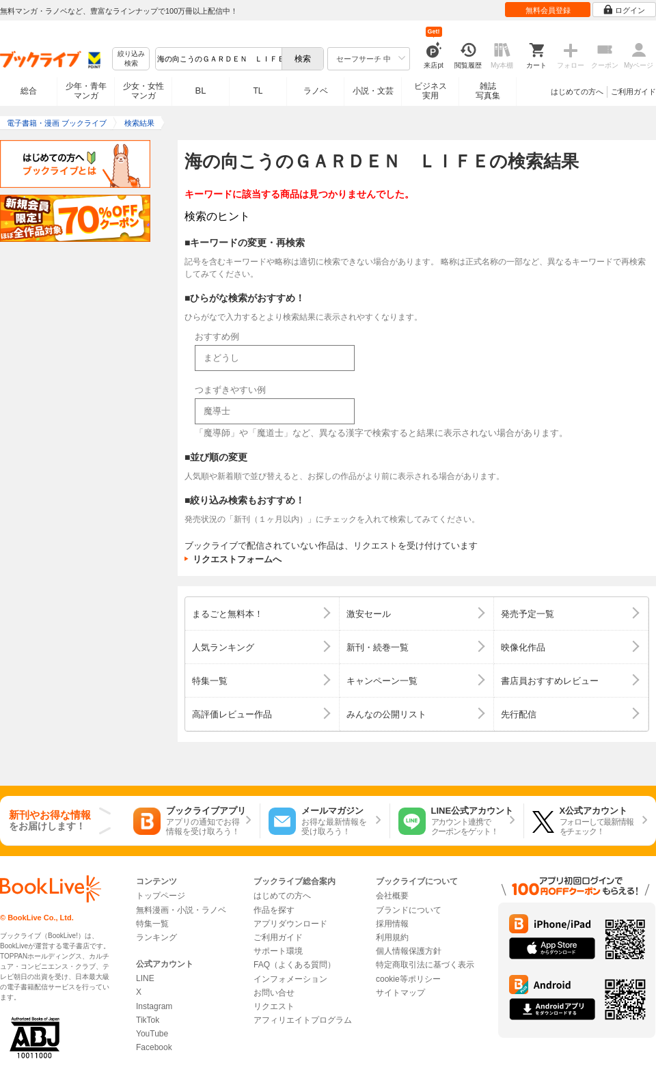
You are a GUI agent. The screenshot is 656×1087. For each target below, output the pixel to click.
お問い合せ (274, 992)
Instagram (154, 1006)
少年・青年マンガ (86, 90)
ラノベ (315, 91)
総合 (28, 91)
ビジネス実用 (430, 90)
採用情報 (392, 923)
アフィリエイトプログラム (303, 1020)
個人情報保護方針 (408, 951)
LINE (145, 978)
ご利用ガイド (633, 91)
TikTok (147, 1020)
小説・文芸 (373, 91)
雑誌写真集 (488, 90)
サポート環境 (278, 951)
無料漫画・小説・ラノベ (181, 910)
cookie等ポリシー (408, 979)
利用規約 (392, 937)
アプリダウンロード (290, 923)
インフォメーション (290, 979)
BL (200, 90)
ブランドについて (408, 910)
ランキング (156, 937)
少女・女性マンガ (143, 90)
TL (257, 91)
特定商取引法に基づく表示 (425, 964)
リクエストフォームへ (237, 559)
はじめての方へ (577, 91)
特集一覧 (152, 923)
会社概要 (392, 895)
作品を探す (274, 910)
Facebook (154, 1047)
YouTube (152, 1033)
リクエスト (274, 1006)
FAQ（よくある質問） (295, 964)
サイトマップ (400, 992)
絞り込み (131, 59)
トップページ (160, 895)
